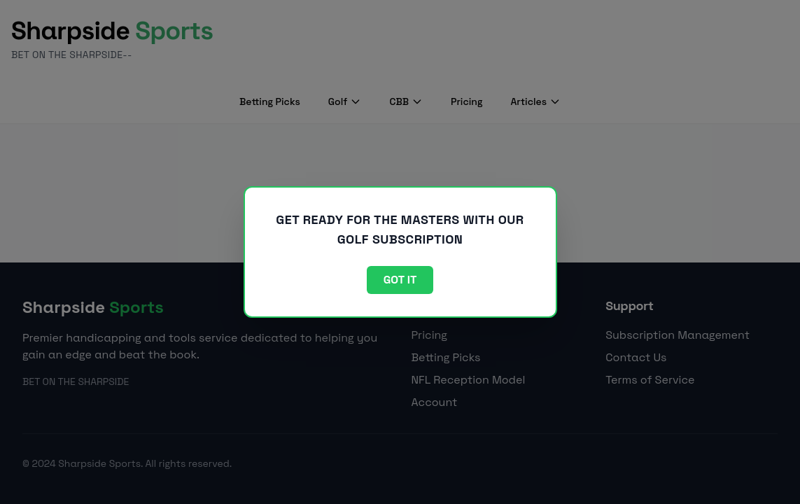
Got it (400, 279)
